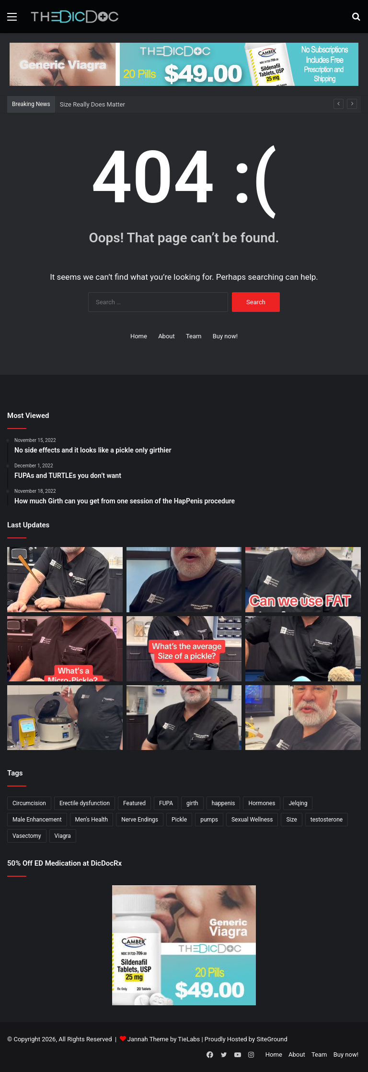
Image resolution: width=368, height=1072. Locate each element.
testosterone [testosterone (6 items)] (326, 819)
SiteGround (271, 1039)
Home (138, 336)
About (166, 336)
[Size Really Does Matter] (65, 579)
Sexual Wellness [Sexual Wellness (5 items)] (252, 819)
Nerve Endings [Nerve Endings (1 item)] (139, 819)
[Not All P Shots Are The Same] (65, 717)
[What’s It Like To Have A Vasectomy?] (184, 717)
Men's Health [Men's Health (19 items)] (91, 819)
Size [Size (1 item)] (291, 819)
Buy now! (225, 336)
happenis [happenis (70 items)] (223, 803)
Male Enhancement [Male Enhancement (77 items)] (37, 819)
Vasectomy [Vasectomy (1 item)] (26, 836)
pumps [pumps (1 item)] (209, 819)
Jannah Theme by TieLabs (163, 1039)
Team (194, 336)
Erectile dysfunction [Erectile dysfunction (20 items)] (84, 803)
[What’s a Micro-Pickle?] (65, 648)
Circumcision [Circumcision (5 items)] (29, 803)
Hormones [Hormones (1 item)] (261, 803)
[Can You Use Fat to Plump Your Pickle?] (303, 579)
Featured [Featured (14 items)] (134, 803)
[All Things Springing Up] (184, 579)
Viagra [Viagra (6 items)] (63, 836)
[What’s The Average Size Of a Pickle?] (184, 648)
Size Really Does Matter (92, 104)
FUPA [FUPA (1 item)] (166, 803)
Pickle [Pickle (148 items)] (179, 819)
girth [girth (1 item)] (192, 803)
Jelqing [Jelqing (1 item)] (297, 803)
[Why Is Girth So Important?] (303, 717)
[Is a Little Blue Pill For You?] (303, 648)
